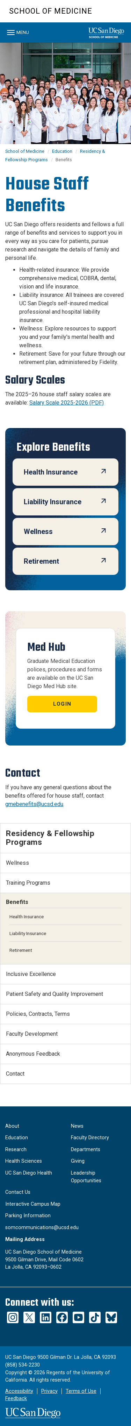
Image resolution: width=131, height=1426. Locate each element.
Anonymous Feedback (33, 1053)
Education (62, 151)
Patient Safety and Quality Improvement (54, 994)
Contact (15, 1073)
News (77, 1126)
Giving (78, 1161)
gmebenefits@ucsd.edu (34, 804)
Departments (85, 1150)
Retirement (20, 950)
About (12, 1126)
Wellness (17, 863)
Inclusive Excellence (31, 974)
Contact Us (17, 1192)
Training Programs (28, 882)
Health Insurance (26, 916)
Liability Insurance (27, 933)
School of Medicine (50, 11)
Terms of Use (81, 1391)
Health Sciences (23, 1161)
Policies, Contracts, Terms (38, 1014)
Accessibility (19, 1391)
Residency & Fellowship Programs (50, 838)
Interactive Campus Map (32, 1204)
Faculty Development (32, 1034)
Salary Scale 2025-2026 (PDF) (66, 402)
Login (62, 704)
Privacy (49, 1391)
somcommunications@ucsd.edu (42, 1228)
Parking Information (28, 1216)
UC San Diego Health (28, 1173)
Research (16, 1150)
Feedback (16, 1399)
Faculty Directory (90, 1138)
